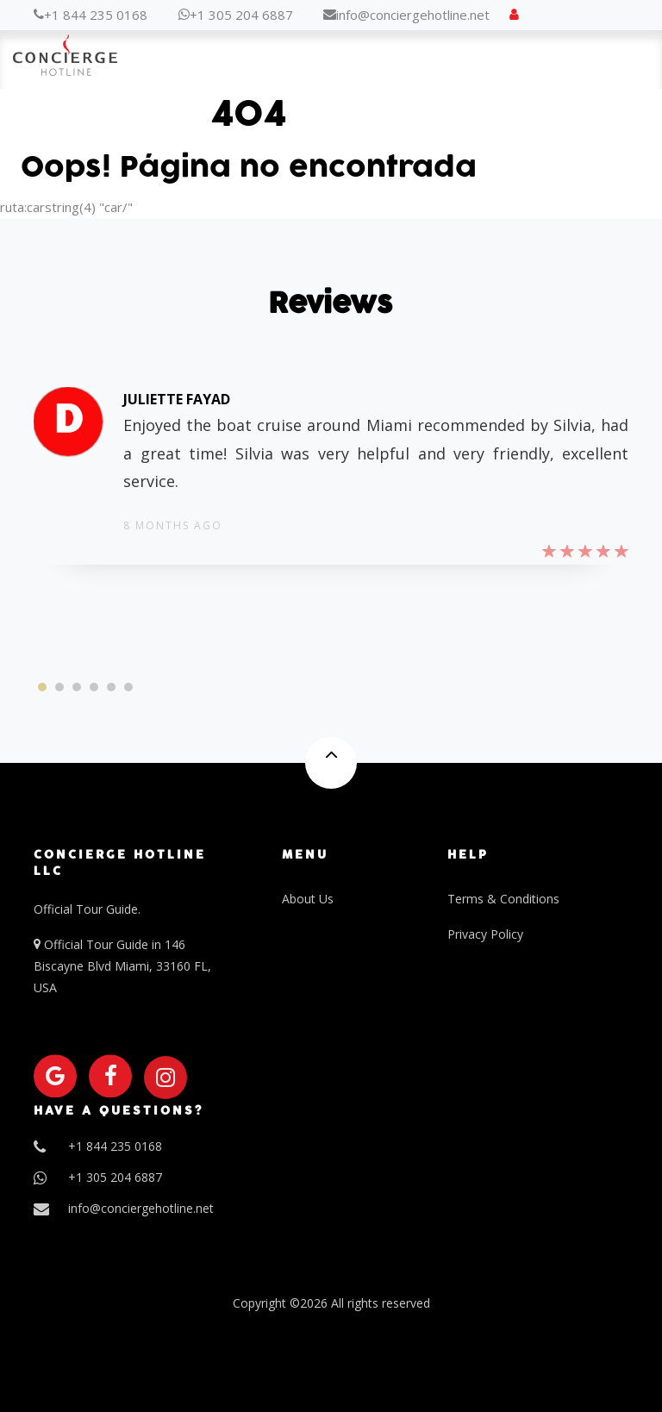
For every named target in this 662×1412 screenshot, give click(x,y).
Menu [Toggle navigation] (615, 60)
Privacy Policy (485, 934)
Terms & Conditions (503, 898)
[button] (42, 687)
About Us (308, 898)
